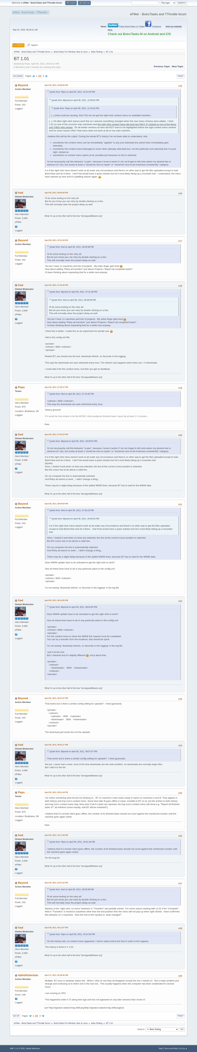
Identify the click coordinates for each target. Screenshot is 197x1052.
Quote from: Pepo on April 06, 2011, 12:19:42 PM (76, 108)
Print (180, 76)
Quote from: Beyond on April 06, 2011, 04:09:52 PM (73, 441)
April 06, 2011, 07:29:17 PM (56, 387)
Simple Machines (33, 1048)
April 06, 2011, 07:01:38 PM (56, 240)
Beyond (23, 85)
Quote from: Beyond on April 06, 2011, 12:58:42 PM (75, 100)
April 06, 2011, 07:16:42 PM (56, 285)
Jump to (140, 1029)
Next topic (177, 66)
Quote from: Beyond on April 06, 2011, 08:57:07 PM (73, 751)
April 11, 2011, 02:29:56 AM (56, 975)
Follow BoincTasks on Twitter (132, 26)
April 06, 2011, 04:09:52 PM (56, 85)
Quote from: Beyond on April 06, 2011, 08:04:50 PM (73, 607)
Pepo (21, 387)
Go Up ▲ (183, 1048)
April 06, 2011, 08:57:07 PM (56, 698)
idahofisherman (28, 975)
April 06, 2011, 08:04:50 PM (56, 504)
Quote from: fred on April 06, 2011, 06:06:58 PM (71, 247)
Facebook (156, 26)
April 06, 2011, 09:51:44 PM (56, 792)
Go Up (16, 1016)
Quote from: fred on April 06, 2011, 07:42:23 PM (71, 510)
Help (160, 1048)
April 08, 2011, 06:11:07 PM (56, 928)
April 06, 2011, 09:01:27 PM (56, 745)
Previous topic (162, 66)
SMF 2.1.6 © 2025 (17, 1048)
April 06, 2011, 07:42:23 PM (56, 434)
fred (20, 192)
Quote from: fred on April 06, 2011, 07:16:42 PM (71, 394)
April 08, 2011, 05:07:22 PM (56, 883)
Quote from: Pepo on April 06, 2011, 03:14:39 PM (72, 92)
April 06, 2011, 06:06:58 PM (56, 193)
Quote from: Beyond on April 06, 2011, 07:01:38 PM (73, 292)
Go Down (18, 76)
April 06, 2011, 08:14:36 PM (56, 600)
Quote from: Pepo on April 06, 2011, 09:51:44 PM (72, 842)
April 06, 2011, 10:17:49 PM (56, 835)
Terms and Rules (171, 1048)
